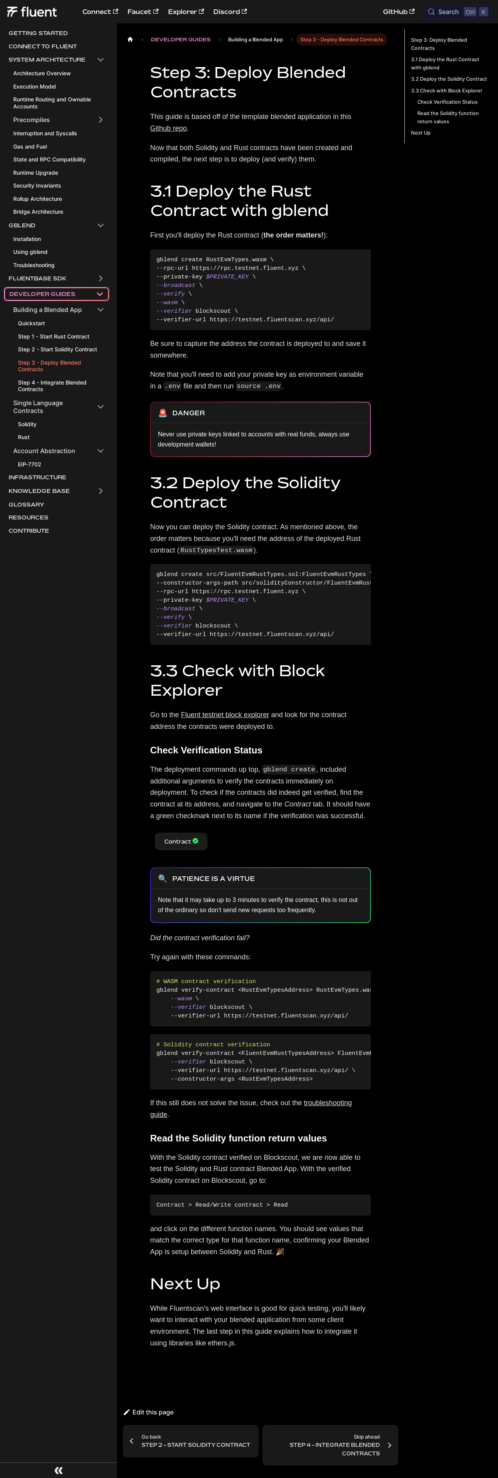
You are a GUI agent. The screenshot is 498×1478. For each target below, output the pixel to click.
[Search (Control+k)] (458, 11)
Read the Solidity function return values (448, 117)
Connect (100, 12)
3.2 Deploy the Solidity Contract (449, 79)
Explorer (186, 12)
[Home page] (130, 40)
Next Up (421, 133)
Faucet (143, 12)
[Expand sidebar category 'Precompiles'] (100, 119)
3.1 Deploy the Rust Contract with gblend (445, 64)
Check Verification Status (447, 102)
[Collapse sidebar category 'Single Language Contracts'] (100, 416)
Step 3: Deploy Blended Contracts (439, 44)
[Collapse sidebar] (58, 1470)
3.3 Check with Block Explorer (446, 91)
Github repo (168, 128)
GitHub (399, 12)
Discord (230, 12)
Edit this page (148, 1412)
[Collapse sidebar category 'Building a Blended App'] (100, 319)
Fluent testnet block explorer (225, 715)
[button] (56, 59)
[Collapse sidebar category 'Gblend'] (100, 225)
